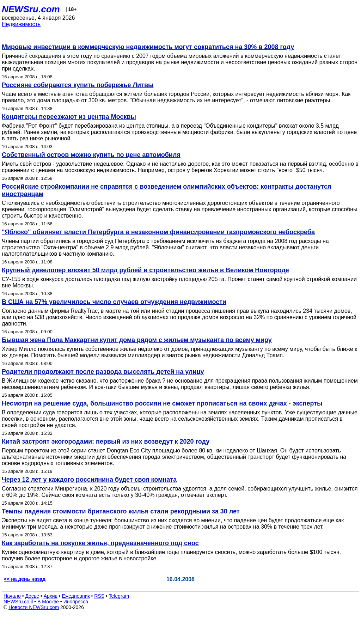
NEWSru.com (31, 9)
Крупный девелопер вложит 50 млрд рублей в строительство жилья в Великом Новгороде (145, 270)
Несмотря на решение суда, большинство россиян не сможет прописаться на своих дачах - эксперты (162, 403)
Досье (32, 596)
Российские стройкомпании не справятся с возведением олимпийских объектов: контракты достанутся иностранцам (166, 190)
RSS (99, 596)
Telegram (119, 596)
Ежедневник (76, 596)
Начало (12, 596)
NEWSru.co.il (18, 601)
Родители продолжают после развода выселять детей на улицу (103, 371)
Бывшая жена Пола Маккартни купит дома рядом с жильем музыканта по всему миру (137, 339)
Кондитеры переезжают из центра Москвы (69, 116)
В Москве (48, 601)
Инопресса (75, 601)
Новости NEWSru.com (33, 607)
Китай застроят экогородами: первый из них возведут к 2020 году (105, 441)
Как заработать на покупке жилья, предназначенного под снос (100, 543)
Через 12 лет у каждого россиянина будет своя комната (89, 479)
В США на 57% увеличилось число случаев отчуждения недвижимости (114, 301)
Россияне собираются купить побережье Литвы (77, 85)
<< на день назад (24, 579)
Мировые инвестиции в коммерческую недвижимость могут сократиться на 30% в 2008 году (148, 46)
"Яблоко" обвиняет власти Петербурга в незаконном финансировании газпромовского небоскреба (158, 232)
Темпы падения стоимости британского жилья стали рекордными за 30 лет (121, 511)
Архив (50, 596)
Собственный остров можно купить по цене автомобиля (91, 154)
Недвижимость (21, 24)
